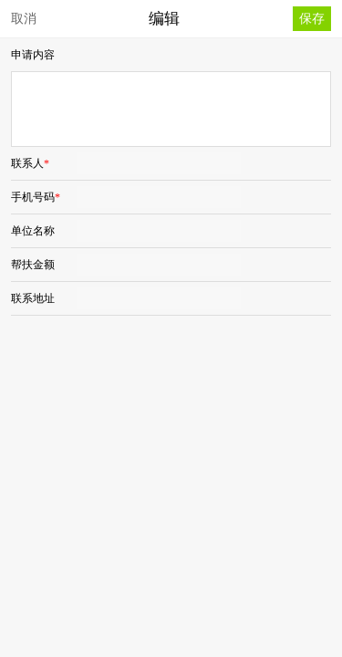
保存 (312, 18)
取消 (23, 18)
